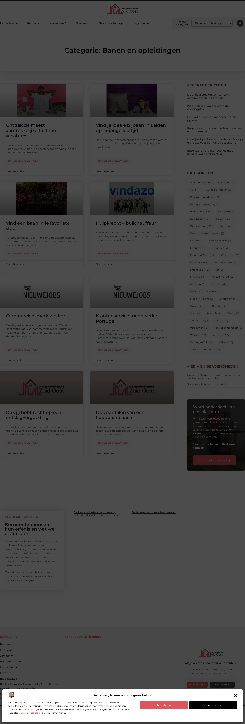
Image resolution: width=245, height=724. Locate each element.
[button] (235, 695)
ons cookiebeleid (30, 712)
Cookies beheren (213, 705)
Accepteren (163, 705)
